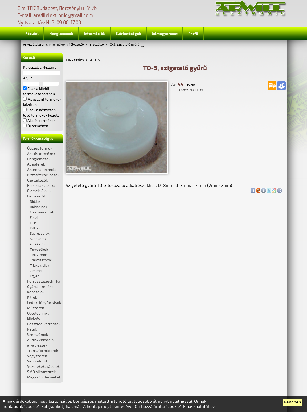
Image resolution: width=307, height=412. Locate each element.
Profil (193, 33)
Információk (94, 33)
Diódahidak (38, 207)
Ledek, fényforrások (44, 302)
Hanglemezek (61, 33)
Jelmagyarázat (165, 33)
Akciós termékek (41, 153)
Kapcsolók (35, 292)
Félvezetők (76, 45)
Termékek (58, 45)
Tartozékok (96, 45)
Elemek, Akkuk (39, 191)
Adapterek (36, 164)
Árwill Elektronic (35, 45)
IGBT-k (35, 228)
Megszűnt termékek (44, 377)
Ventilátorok (37, 361)
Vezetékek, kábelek (43, 366)
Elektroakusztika (41, 185)
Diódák (35, 202)
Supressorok (40, 234)
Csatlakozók (37, 180)
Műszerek (35, 308)
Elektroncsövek (42, 212)
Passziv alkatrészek (43, 324)
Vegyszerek (37, 356)
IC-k (33, 223)
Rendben (292, 402)
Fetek (34, 218)
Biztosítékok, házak (43, 175)
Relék (32, 329)
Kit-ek (32, 297)
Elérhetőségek (128, 33)
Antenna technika (42, 169)
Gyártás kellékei (40, 287)
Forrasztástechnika (43, 281)
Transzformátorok (42, 350)
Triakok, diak (39, 265)
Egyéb (34, 276)
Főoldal (32, 33)
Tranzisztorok (41, 260)
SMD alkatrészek (41, 372)
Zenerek (36, 271)
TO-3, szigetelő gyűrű (124, 45)
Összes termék (39, 148)
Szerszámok (37, 334)
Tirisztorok (38, 255)
